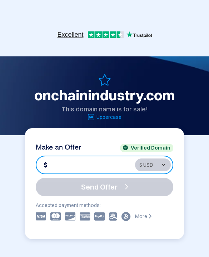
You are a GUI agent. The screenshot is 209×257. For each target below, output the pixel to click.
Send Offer (104, 186)
